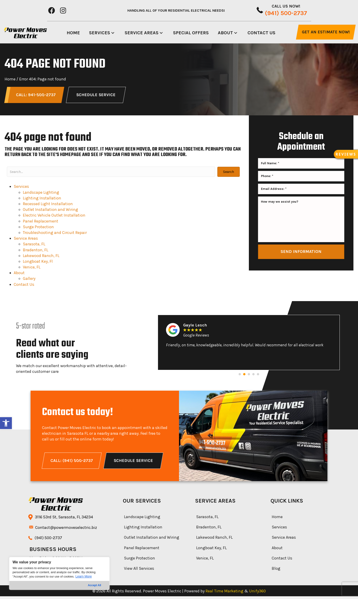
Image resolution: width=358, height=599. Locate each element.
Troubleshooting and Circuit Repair (55, 233)
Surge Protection (38, 228)
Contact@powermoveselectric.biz (66, 530)
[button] (6, 423)
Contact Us (24, 285)
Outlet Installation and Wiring (50, 210)
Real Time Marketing (224, 593)
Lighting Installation (42, 199)
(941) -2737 (48, 540)
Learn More (83, 576)
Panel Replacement (40, 222)
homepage (70, 156)
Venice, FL (31, 268)
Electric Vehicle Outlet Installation (54, 216)
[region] (59, 573)
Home (10, 79)
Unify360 (257, 593)
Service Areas (26, 239)
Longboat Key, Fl (38, 262)
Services (21, 187)
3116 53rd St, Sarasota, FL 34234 (64, 519)
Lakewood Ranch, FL (41, 257)
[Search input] (111, 173)
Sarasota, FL (34, 245)
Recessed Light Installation (48, 205)
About (19, 274)
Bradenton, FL (35, 251)
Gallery (29, 279)
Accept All (94, 585)
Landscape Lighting (41, 193)
